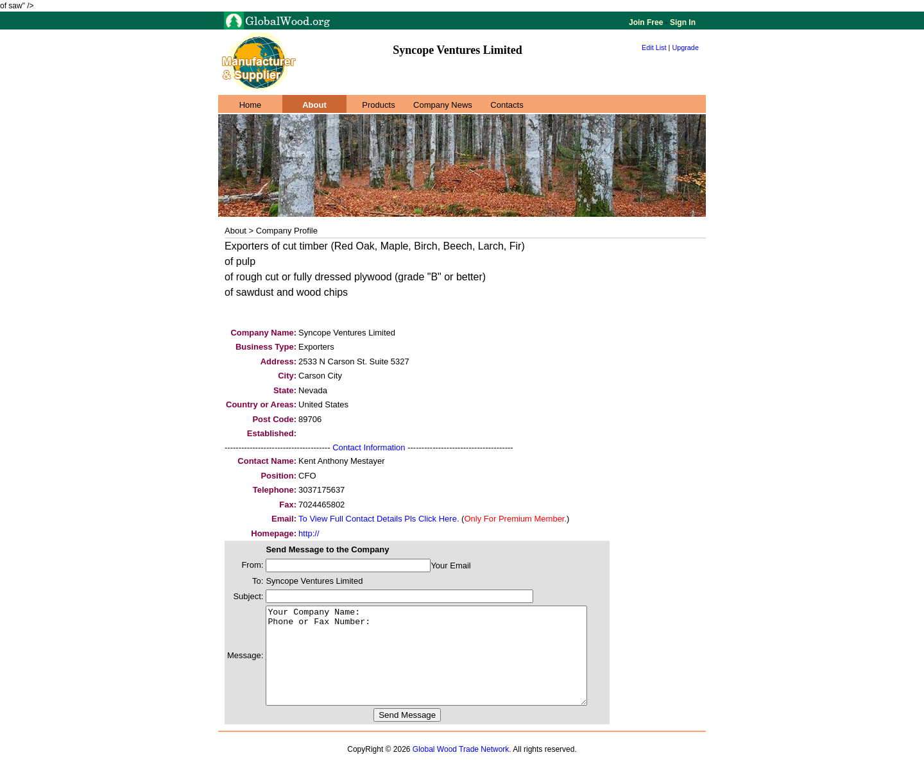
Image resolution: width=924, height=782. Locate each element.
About (314, 105)
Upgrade (685, 47)
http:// (309, 533)
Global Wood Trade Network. (462, 768)
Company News (442, 105)
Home (250, 105)
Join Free (647, 22)
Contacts (506, 105)
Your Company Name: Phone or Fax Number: (446, 665)
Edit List (654, 47)
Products (378, 105)
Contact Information (368, 447)
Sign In (682, 22)
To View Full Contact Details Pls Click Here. (378, 518)
